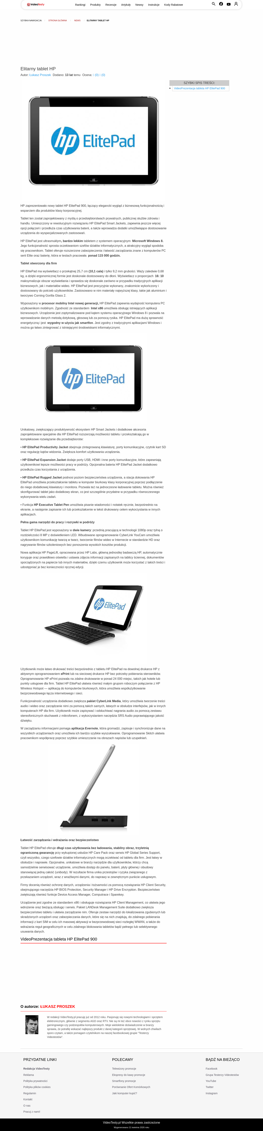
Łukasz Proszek (40, 75)
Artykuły (126, 4)
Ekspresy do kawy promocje (128, 1074)
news (77, 20)
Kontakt (27, 1099)
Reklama (28, 1074)
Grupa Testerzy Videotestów (222, 1074)
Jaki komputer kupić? (124, 1093)
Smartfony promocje (124, 1080)
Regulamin (29, 1093)
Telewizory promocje (124, 1068)
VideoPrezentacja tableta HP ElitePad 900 (199, 88)
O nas (26, 1105)
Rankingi (80, 4)
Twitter (209, 1087)
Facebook (211, 1068)
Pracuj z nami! (31, 1111)
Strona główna (57, 20)
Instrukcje (154, 4)
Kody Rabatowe (173, 4)
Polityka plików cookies (36, 1087)
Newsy (139, 4)
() (96, 75)
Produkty (95, 4)
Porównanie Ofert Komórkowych (131, 1087)
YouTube (211, 1080)
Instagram (211, 1093)
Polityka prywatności (35, 1080)
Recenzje (110, 4)
